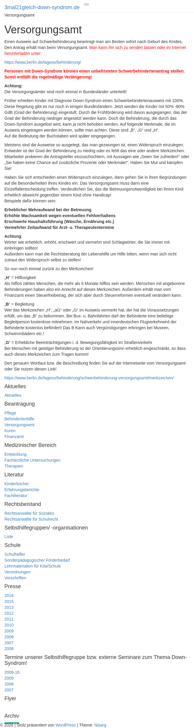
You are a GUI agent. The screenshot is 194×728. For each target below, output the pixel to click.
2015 (9, 601)
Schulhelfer (14, 554)
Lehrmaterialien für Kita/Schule (32, 566)
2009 (9, 631)
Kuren (9, 430)
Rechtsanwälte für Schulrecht (31, 519)
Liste (8, 536)
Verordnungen (17, 572)
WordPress (65, 725)
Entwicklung (15, 454)
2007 (9, 642)
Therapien (13, 466)
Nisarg (100, 725)
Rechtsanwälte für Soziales (29, 513)
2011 (9, 619)
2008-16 (11, 672)
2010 (9, 625)
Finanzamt (14, 436)
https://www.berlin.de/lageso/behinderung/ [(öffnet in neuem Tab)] (42, 62)
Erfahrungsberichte (21, 489)
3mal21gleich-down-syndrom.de (42, 7)
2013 (9, 607)
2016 (9, 595)
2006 (9, 648)
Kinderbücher (16, 483)
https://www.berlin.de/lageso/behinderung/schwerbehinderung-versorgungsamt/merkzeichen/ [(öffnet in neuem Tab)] (89, 378)
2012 (9, 613)
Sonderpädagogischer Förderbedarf (37, 560)
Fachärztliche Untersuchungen (32, 460)
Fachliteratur (15, 495)
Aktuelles (12, 395)
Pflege (10, 413)
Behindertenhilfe (19, 419)
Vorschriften (15, 577)
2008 (9, 636)
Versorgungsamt (19, 424)
